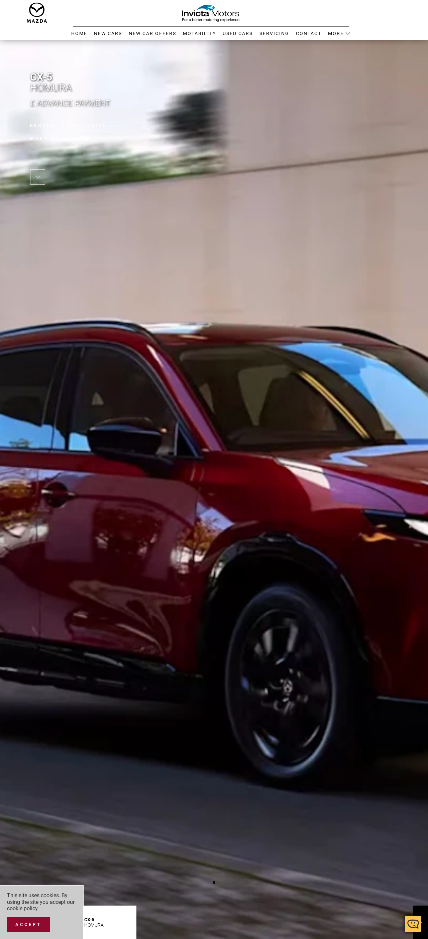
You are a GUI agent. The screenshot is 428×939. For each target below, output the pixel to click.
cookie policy (22, 908)
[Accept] (28, 924)
